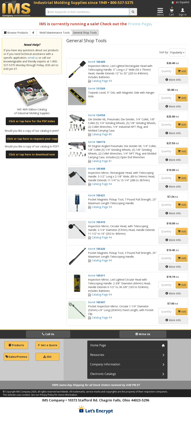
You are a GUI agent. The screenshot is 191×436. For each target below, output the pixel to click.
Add (182, 71)
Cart (171, 11)
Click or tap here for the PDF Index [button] (32, 121)
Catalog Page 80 (100, 134)
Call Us (48, 334)
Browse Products (16, 32)
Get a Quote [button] (47, 345)
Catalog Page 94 (100, 81)
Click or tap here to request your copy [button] (32, 138)
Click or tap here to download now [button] (32, 154)
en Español (180, 2)
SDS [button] (47, 356)
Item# (96, 62)
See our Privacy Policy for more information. (54, 394)
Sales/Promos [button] (16, 356)
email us (33, 57)
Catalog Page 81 (100, 161)
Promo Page (139, 23)
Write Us (142, 334)
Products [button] (16, 345)
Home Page (98, 345)
